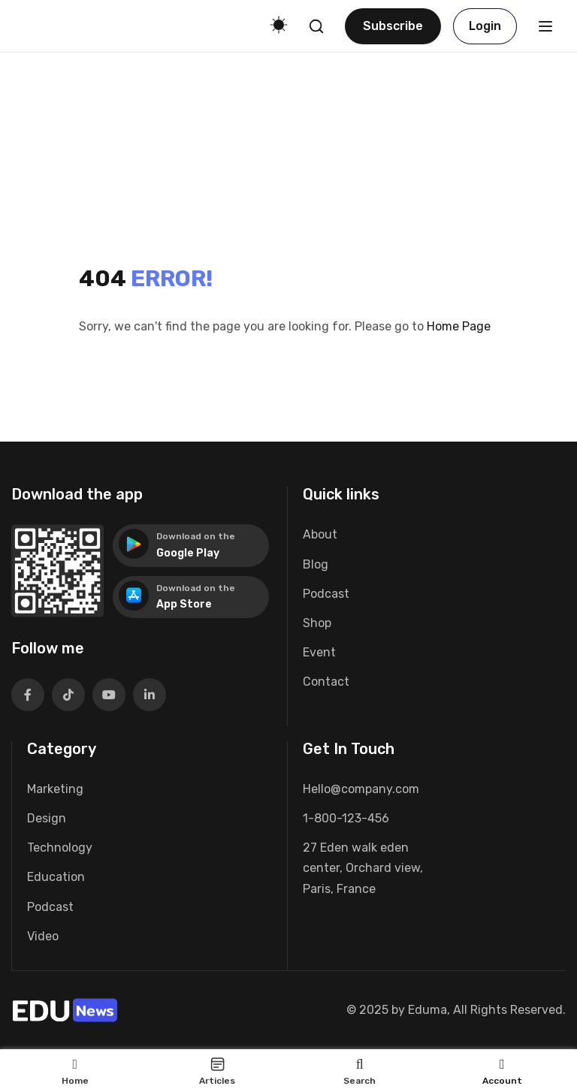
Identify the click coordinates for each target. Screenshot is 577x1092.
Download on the (195, 536)
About (320, 534)
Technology (59, 847)
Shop (317, 623)
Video (43, 936)
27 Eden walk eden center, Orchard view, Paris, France (363, 867)
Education (56, 877)
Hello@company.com (361, 789)
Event (319, 652)
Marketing (55, 789)
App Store (184, 604)
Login (485, 26)
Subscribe (393, 26)
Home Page (459, 326)
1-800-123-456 (346, 818)
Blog (315, 564)
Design (46, 818)
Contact (326, 681)
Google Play (187, 553)
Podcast (326, 594)
